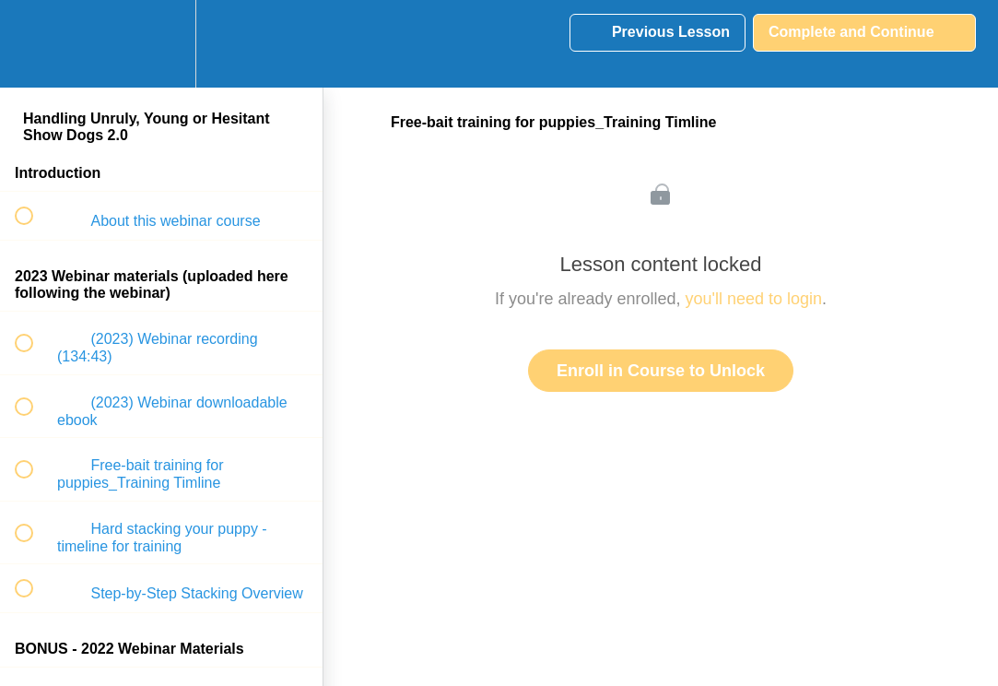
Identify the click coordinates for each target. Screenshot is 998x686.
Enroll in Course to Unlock (661, 370)
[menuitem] (161, 44)
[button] (34, 44)
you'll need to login (754, 299)
